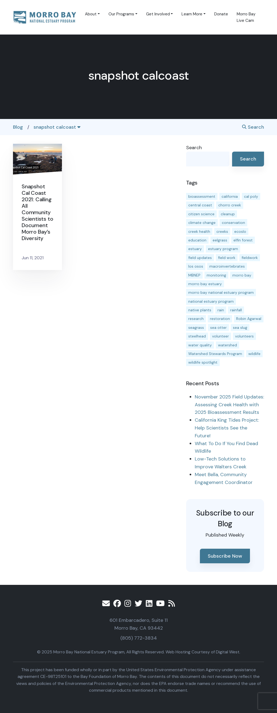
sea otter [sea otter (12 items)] (218, 327)
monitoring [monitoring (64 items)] (216, 275)
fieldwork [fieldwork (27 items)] (250, 257)
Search (253, 127)
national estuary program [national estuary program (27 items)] (211, 301)
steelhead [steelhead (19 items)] (197, 336)
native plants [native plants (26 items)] (199, 310)
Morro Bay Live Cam (246, 17)
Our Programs (121, 14)
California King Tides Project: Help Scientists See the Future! (227, 428)
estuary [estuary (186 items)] (195, 248)
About (91, 14)
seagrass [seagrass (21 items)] (196, 327)
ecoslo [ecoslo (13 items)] (240, 231)
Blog (18, 127)
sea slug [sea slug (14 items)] (240, 327)
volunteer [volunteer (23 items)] (220, 336)
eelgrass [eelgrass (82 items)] (220, 240)
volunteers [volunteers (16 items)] (244, 336)
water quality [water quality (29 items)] (200, 345)
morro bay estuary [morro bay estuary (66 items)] (205, 283)
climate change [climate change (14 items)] (202, 222)
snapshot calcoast (57, 127)
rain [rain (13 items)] (220, 310)
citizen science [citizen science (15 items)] (201, 213)
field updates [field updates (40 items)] (200, 257)
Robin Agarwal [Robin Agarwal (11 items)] (248, 318)
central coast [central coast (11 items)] (200, 205)
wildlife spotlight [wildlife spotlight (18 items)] (202, 362)
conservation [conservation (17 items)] (233, 222)
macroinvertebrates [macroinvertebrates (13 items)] (227, 266)
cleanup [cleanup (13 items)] (228, 213)
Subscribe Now (225, 556)
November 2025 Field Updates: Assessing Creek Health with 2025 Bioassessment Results (229, 405)
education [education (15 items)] (197, 240)
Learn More (192, 14)
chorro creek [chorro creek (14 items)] (229, 205)
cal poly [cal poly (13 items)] (251, 196)
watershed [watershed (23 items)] (227, 345)
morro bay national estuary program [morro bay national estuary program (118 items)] (221, 292)
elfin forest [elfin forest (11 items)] (243, 240)
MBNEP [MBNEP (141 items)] (194, 275)
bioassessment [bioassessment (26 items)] (201, 196)
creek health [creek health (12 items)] (199, 231)
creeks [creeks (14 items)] (222, 231)
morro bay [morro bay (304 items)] (241, 275)
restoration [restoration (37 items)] (220, 318)
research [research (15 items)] (196, 318)
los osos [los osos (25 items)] (195, 266)
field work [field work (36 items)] (226, 257)
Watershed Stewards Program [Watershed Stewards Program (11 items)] (215, 353)
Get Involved (158, 14)
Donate (221, 14)
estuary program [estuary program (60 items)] (223, 248)
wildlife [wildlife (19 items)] (254, 353)
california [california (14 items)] (230, 196)
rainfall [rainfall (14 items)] (236, 310)
